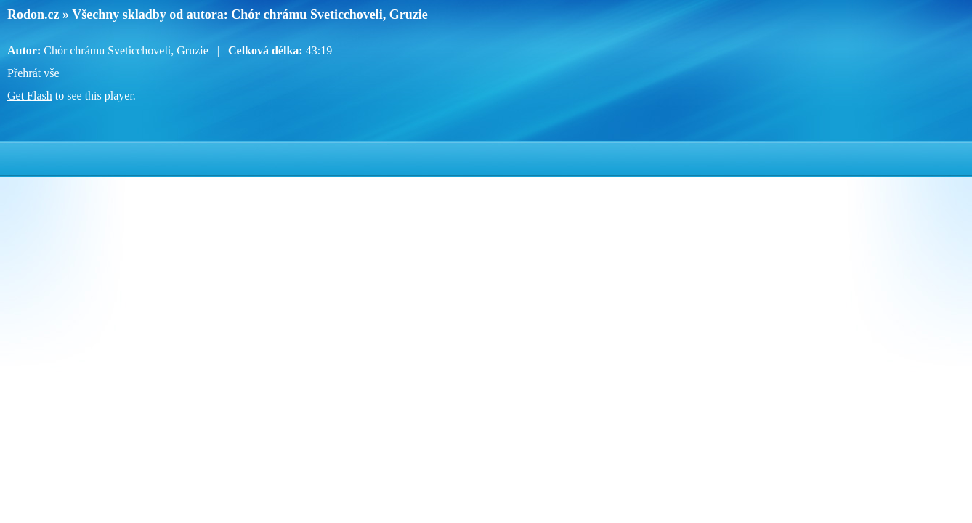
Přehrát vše (33, 73)
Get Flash (29, 95)
